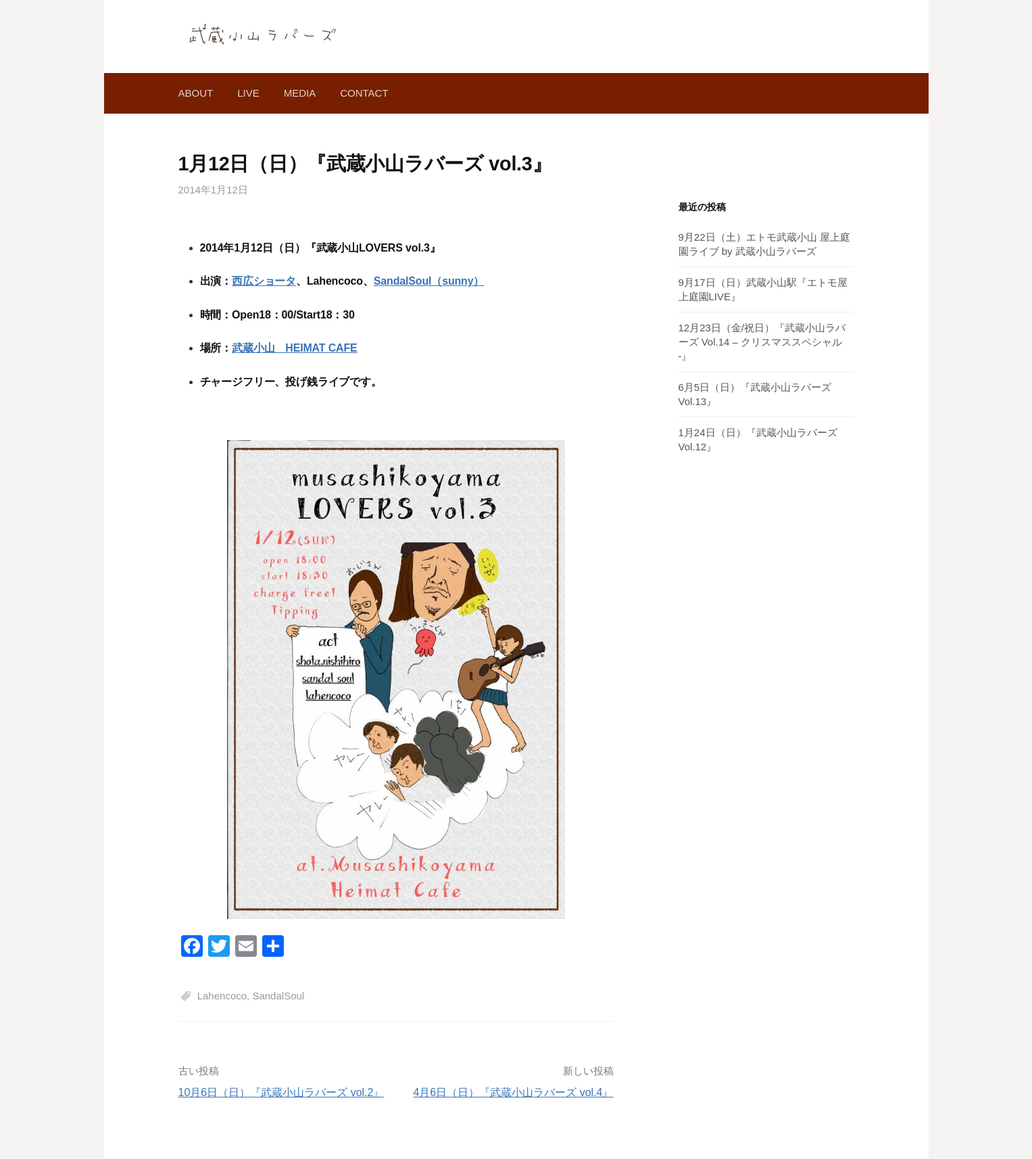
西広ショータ (264, 281)
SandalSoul (278, 995)
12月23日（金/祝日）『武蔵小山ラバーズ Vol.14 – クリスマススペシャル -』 (762, 342)
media (300, 93)
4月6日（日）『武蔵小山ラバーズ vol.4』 (513, 1092)
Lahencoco (222, 995)
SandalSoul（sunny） (429, 281)
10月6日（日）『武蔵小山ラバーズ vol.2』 (281, 1092)
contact (364, 93)
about (196, 93)
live (248, 93)
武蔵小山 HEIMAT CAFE (295, 348)
